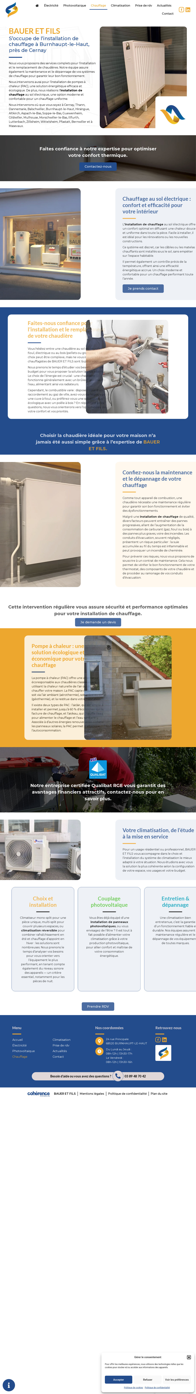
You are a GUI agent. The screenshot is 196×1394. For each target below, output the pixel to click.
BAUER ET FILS (65, 1093)
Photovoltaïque (74, 5)
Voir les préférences (177, 1379)
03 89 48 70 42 (135, 1076)
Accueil (17, 1039)
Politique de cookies (133, 1387)
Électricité (51, 5)
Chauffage (98, 5)
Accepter (118, 1379)
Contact (168, 13)
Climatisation (120, 5)
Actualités (164, 5)
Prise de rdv (143, 5)
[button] (189, 1357)
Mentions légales (92, 1093)
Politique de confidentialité (157, 1387)
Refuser (147, 1379)
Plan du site (159, 1093)
